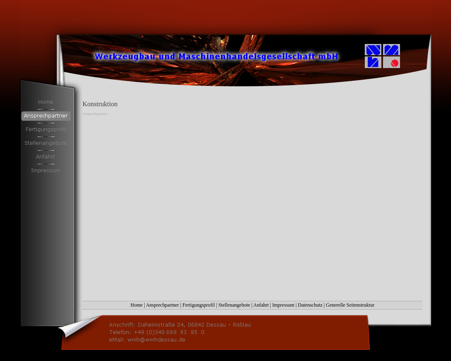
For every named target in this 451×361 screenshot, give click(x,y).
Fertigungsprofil (198, 305)
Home (137, 305)
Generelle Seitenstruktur (350, 305)
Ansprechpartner (162, 305)
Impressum (283, 305)
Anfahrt (261, 305)
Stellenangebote (234, 305)
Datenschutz (310, 305)
